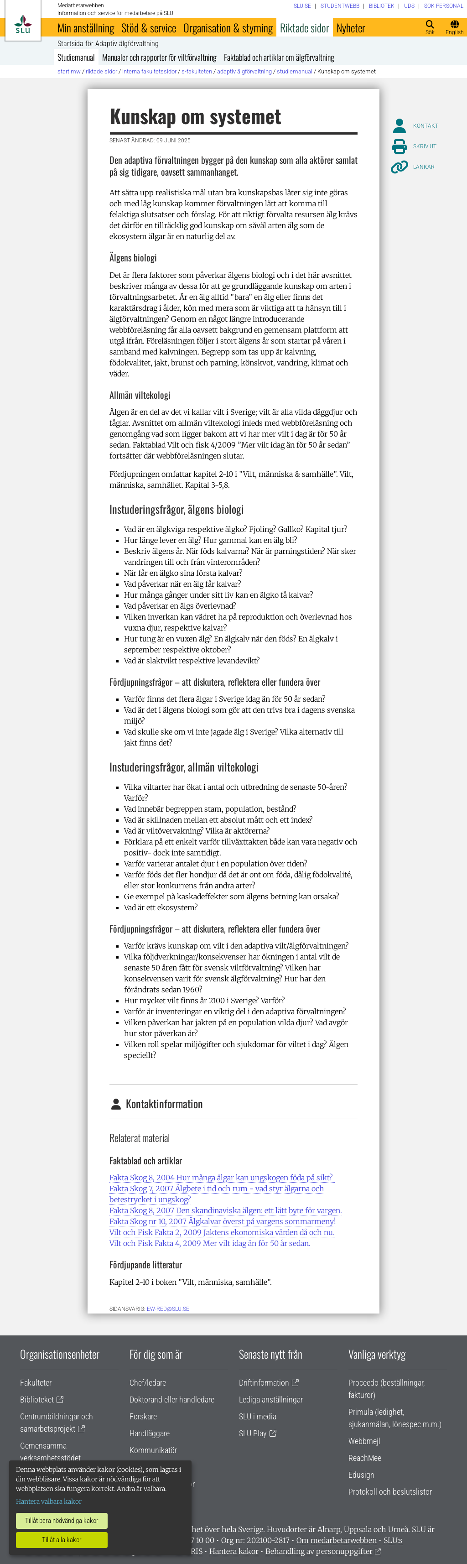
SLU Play (253, 1433)
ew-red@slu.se (168, 1309)
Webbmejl (364, 1441)
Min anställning (85, 27)
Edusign (361, 1475)
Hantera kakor (234, 1551)
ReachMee (364, 1458)
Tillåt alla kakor (62, 1540)
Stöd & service (148, 27)
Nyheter (351, 27)
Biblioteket (37, 1399)
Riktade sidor (304, 27)
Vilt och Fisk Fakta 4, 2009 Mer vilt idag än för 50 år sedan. (210, 1243)
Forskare (143, 1416)
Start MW (69, 71)
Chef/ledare (148, 1382)
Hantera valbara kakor (49, 1501)
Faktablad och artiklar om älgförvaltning (279, 57)
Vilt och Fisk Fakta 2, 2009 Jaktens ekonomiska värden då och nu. (222, 1232)
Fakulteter (36, 1382)
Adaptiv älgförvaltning (244, 71)
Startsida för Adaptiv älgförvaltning (108, 43)
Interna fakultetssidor (149, 71)
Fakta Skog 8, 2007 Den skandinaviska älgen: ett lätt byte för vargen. (225, 1210)
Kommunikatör (153, 1450)
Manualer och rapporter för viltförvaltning (159, 57)
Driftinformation (264, 1382)
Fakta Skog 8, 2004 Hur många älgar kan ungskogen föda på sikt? (222, 1177)
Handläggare (150, 1433)
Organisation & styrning (228, 27)
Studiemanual (76, 57)
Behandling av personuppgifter (319, 1551)
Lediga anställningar (271, 1399)
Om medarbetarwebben (336, 1540)
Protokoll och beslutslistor (390, 1491)
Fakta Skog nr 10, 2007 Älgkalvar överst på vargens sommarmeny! (222, 1221)
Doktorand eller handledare (172, 1399)
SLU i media (257, 1416)
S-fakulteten (197, 71)
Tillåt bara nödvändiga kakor (62, 1521)
